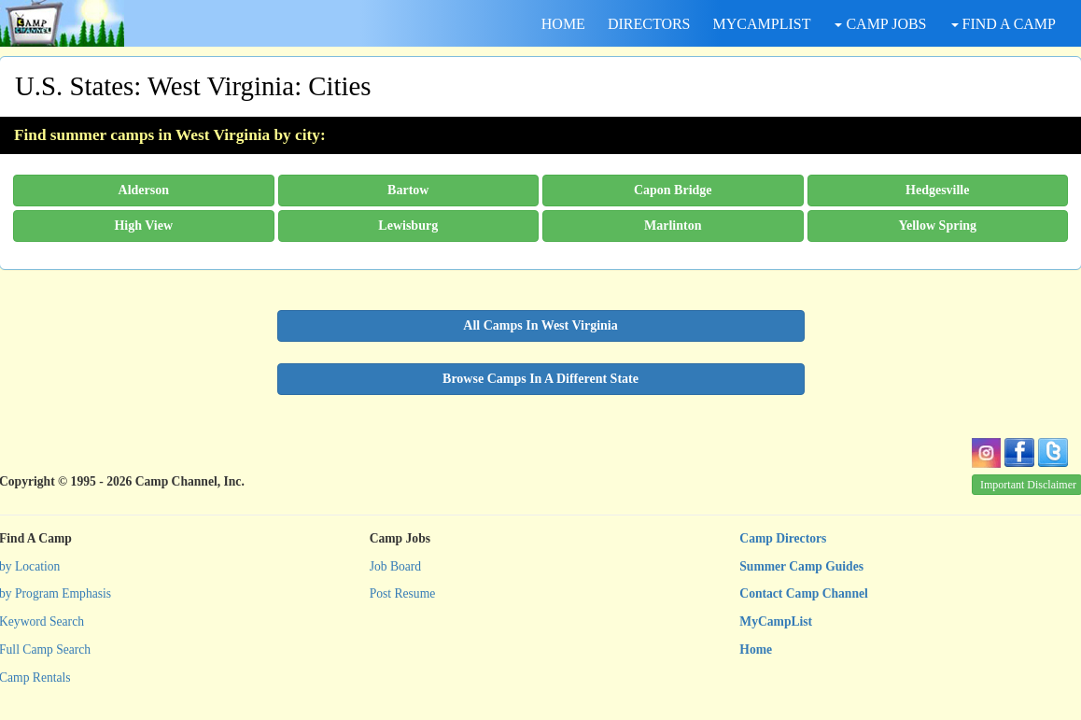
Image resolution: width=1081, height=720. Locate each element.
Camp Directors (782, 538)
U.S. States (74, 86)
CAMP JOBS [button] (880, 24)
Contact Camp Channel (803, 593)
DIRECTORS (649, 24)
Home (755, 649)
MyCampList (775, 621)
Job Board (396, 566)
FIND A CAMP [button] (1003, 24)
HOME (563, 24)
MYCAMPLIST (762, 24)
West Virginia (220, 86)
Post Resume (403, 593)
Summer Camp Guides (801, 566)
